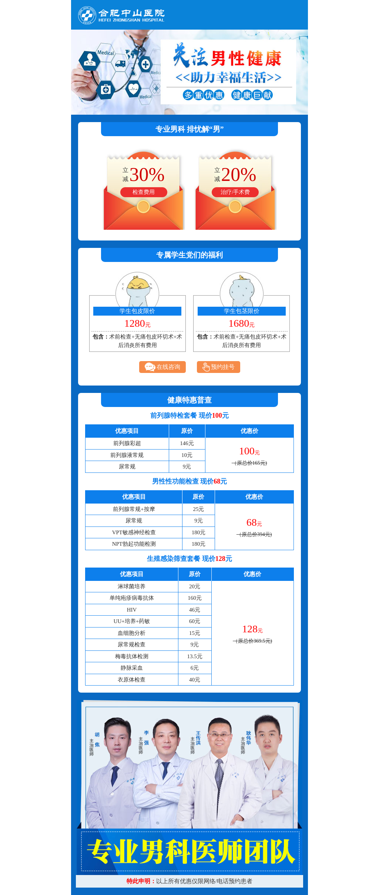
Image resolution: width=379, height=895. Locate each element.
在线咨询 (162, 367)
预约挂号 (218, 367)
